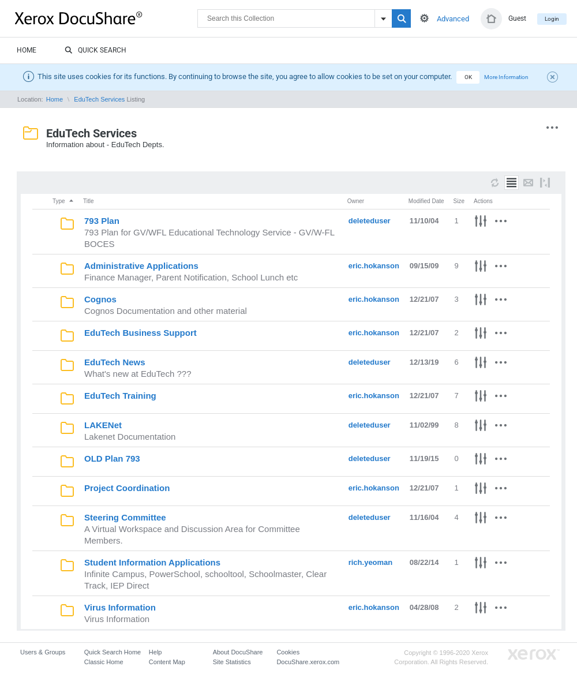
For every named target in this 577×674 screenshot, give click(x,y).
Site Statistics (232, 661)
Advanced (453, 18)
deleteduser (370, 220)
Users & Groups (42, 652)
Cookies (287, 652)
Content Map (167, 661)
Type (63, 201)
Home (26, 50)
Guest (517, 18)
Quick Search (95, 50)
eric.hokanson (374, 265)
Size (459, 201)
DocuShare (106, 18)
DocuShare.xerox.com (307, 661)
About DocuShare (238, 652)
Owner (355, 201)
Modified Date (426, 201)
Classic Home (103, 661)
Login (552, 19)
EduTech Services (99, 99)
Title (88, 201)
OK (468, 77)
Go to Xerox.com (534, 654)
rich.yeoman (371, 562)
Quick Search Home (112, 652)
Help (155, 652)
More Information (506, 77)
